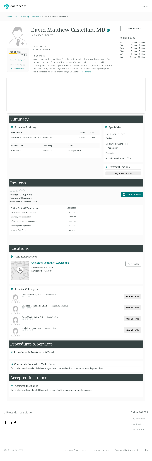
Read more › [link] (86, 71)
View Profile (133, 264)
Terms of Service (101, 450)
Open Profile (132, 296)
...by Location (137, 429)
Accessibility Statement (126, 450)
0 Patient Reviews (17, 68)
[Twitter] (14, 422)
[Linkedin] (10, 422)
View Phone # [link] (133, 28)
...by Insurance (138, 418)
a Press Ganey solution (19, 412)
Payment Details (123, 173)
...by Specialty (137, 424)
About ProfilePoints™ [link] (18, 60)
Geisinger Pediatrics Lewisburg (50, 262)
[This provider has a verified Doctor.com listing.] (108, 29)
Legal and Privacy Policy (75, 450)
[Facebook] (5, 422)
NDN (146, 450)
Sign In (145, 7)
